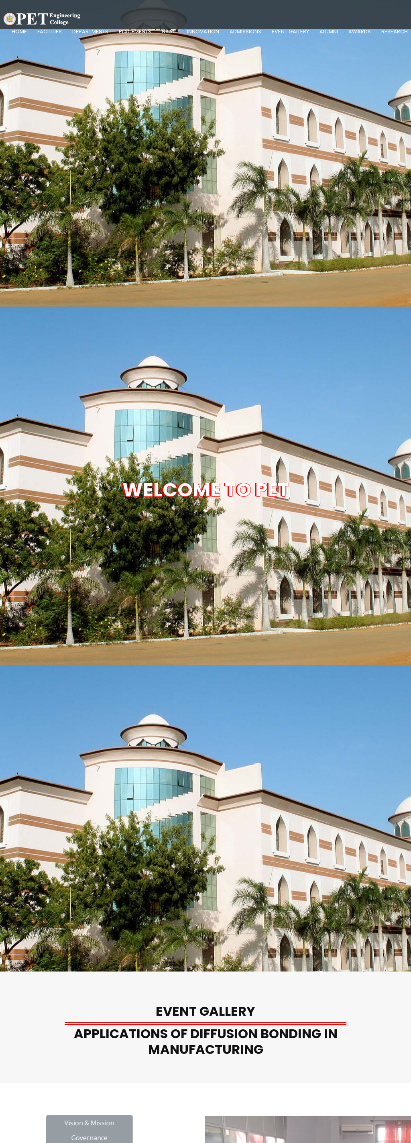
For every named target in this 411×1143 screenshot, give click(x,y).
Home (19, 31)
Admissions (245, 31)
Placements (135, 31)
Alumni (328, 31)
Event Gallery (290, 31)
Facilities (49, 31)
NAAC (169, 31)
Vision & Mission (118, 1123)
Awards (359, 31)
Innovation (203, 31)
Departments (90, 31)
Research (394, 31)
